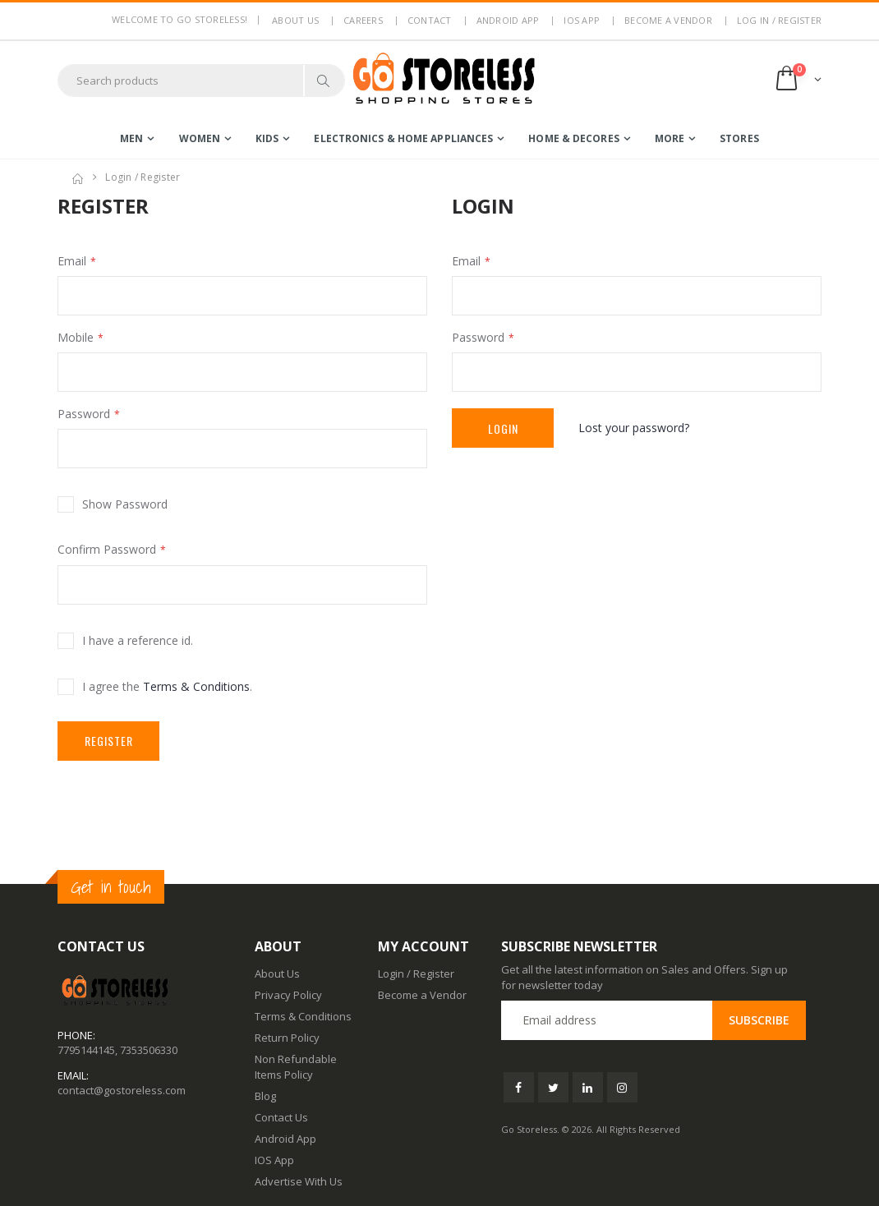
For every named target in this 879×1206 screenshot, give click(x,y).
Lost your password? (633, 427)
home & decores (573, 138)
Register (109, 740)
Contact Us (281, 1117)
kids (266, 138)
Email (72, 261)
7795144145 (86, 1050)
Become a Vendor (668, 20)
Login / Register (416, 973)
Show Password (125, 504)
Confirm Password (107, 549)
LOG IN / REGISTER (779, 20)
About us (295, 20)
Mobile (76, 337)
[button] (797, 80)
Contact (429, 20)
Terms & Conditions (196, 686)
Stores (739, 138)
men (131, 138)
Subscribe (759, 1020)
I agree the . (167, 686)
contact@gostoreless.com (122, 1090)
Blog (265, 1096)
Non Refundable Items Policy (296, 1066)
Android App (508, 20)
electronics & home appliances (403, 138)
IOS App (582, 20)
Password (84, 413)
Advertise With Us (299, 1181)
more (669, 138)
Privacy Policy (288, 994)
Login (503, 428)
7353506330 (148, 1050)
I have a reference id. (137, 640)
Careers (363, 20)
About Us (277, 973)
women (200, 138)
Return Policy (287, 1037)
